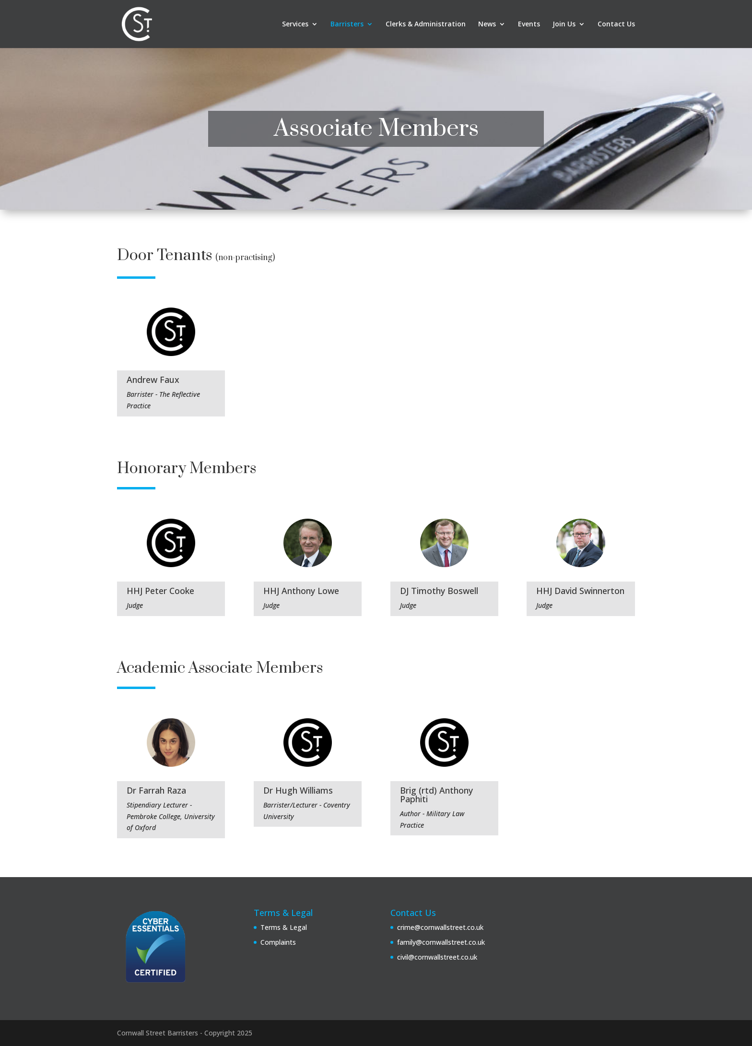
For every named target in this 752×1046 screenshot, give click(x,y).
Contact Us (616, 24)
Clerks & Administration (426, 24)
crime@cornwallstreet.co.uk (440, 927)
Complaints (278, 942)
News (487, 24)
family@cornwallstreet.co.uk (441, 942)
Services (295, 24)
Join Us (564, 24)
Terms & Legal (283, 927)
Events (529, 24)
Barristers (347, 24)
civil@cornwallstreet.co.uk (437, 957)
